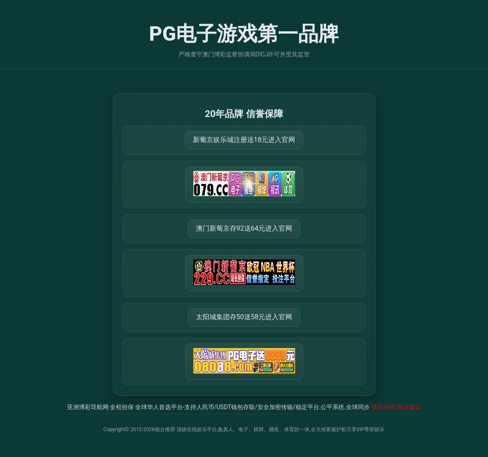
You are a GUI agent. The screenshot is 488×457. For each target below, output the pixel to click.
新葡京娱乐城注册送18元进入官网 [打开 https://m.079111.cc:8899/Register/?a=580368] (244, 140)
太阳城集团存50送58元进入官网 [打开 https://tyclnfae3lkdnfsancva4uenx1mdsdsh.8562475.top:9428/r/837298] (244, 317)
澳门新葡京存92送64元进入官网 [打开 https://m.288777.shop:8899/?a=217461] (244, 228)
